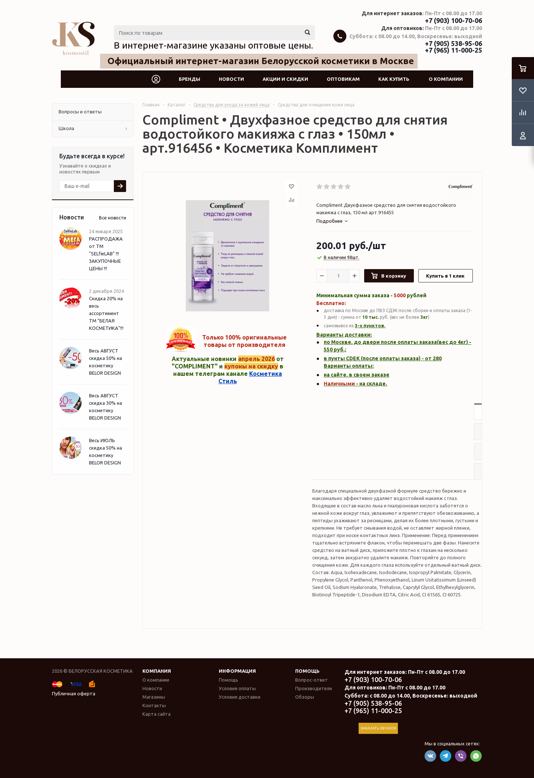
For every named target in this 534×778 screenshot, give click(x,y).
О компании (446, 79)
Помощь (307, 670)
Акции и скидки (285, 79)
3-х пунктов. (370, 325)
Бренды (189, 79)
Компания (156, 670)
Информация (237, 670)
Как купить (393, 79)
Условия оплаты (237, 688)
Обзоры (304, 696)
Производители (313, 688)
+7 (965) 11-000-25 (453, 50)
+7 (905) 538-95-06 (453, 43)
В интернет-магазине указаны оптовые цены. (213, 45)
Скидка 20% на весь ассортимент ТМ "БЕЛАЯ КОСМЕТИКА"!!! (106, 313)
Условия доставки (239, 696)
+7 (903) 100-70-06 (453, 20)
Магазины (153, 696)
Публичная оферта (73, 693)
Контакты (154, 705)
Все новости (112, 217)
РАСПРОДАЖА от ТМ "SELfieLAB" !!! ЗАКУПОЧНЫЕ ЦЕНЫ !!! (106, 253)
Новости (231, 79)
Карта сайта (156, 713)
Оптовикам (343, 79)
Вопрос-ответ (311, 679)
